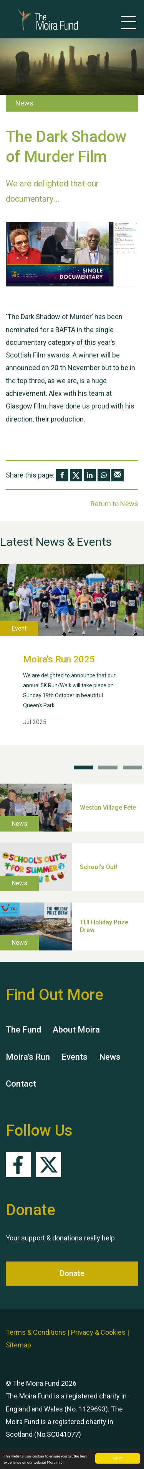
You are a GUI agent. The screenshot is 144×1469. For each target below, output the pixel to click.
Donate (72, 1273)
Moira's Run (28, 1057)
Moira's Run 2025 (59, 659)
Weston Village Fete (108, 807)
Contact (21, 1084)
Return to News (114, 504)
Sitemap (18, 1345)
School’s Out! (98, 866)
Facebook (18, 1164)
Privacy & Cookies (98, 1332)
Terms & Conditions (36, 1332)
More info (55, 1462)
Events (74, 1057)
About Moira (76, 1029)
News (110, 1057)
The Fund (23, 1029)
